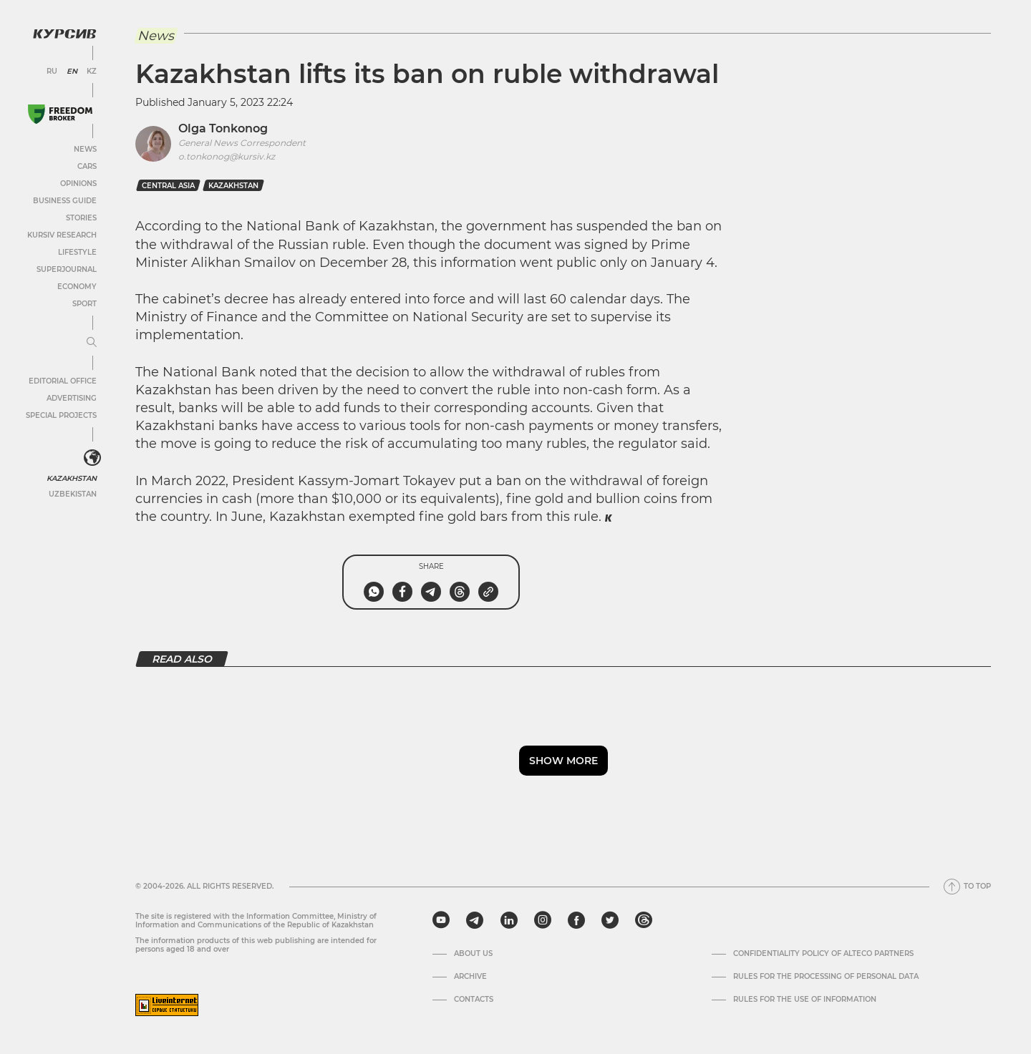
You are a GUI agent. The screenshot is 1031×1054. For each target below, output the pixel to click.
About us (473, 954)
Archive (470, 976)
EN (72, 71)
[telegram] (474, 920)
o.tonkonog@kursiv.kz (226, 156)
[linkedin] (509, 920)
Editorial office (63, 381)
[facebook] (576, 920)
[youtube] (441, 920)
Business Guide (65, 200)
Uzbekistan (73, 494)
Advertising (72, 398)
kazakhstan (233, 185)
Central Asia (168, 185)
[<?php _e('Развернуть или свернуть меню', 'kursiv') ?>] (92, 458)
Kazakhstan (72, 478)
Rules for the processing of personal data (826, 976)
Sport (84, 303)
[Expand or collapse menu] (92, 342)
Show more (563, 760)
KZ (92, 71)
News (85, 149)
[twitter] (610, 920)
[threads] (643, 920)
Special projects (61, 415)
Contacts (473, 999)
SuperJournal (67, 269)
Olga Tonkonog (223, 128)
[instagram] (542, 920)
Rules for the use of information (804, 999)
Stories (81, 218)
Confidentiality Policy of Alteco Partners (823, 954)
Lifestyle (77, 252)
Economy (77, 286)
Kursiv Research (62, 235)
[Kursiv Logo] (64, 34)
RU (52, 71)
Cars (87, 166)
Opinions (78, 183)
